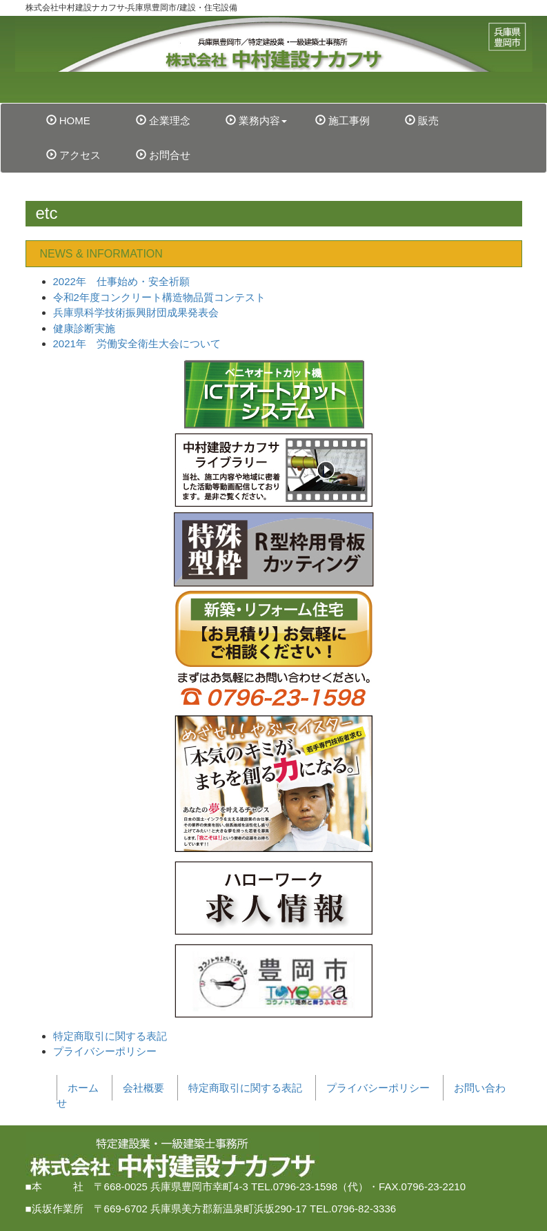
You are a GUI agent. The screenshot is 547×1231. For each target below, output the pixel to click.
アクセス (73, 155)
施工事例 (342, 120)
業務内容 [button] (256, 120)
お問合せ (163, 155)
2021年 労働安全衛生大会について (137, 343)
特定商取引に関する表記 (110, 1036)
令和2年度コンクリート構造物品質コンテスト (159, 297)
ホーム (83, 1088)
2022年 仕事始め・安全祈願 (121, 281)
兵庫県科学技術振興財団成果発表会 (136, 312)
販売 (422, 120)
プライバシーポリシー (105, 1051)
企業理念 (163, 120)
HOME (86, 119)
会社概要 (143, 1088)
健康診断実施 (84, 328)
